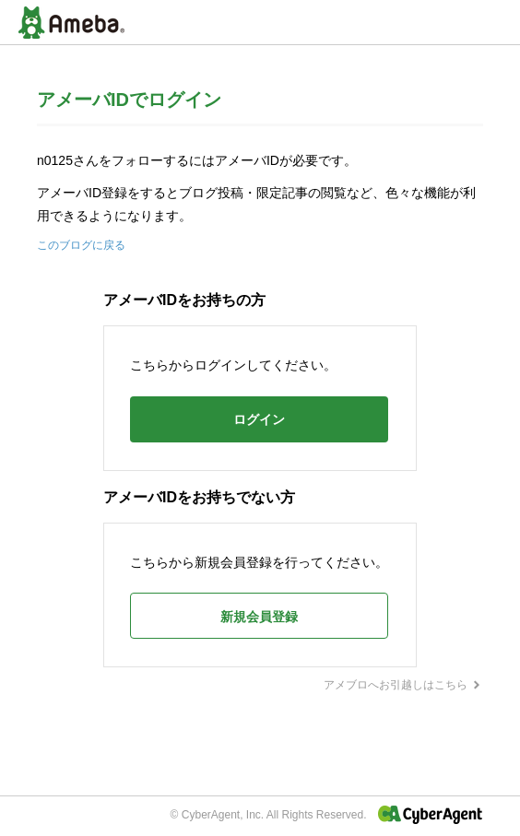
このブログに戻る (81, 245)
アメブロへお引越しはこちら (403, 684)
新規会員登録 (259, 616)
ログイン (259, 419)
